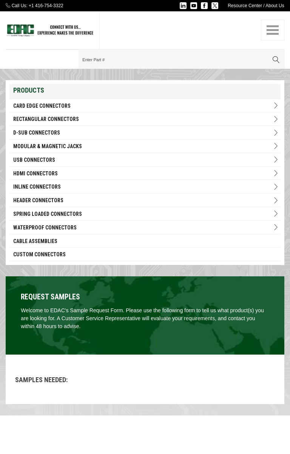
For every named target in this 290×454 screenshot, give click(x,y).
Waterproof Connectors (146, 227)
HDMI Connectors (146, 173)
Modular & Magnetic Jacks (146, 146)
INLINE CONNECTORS (146, 187)
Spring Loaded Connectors (146, 214)
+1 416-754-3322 (46, 5)
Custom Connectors (39, 254)
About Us (274, 5)
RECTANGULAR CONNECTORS (146, 119)
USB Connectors (146, 159)
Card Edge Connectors (146, 105)
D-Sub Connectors (146, 133)
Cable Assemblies (35, 241)
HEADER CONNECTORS (146, 200)
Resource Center (245, 5)
